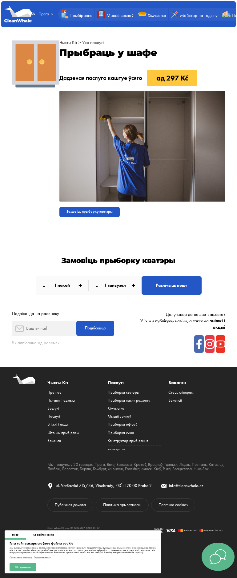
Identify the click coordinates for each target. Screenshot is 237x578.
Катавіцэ (216, 464)
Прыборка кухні (121, 432)
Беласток (70, 468)
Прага (99, 464)
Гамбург (99, 468)
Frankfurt (132, 468)
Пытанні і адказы (61, 400)
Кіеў (157, 468)
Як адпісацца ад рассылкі (36, 342)
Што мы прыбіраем (63, 432)
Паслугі (53, 416)
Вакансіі (54, 440)
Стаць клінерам (181, 392)
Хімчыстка (116, 408)
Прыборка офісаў (122, 424)
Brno (110, 464)
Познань (199, 464)
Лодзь (184, 464)
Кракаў (140, 464)
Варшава (124, 464)
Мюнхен (115, 468)
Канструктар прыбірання (128, 440)
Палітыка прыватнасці (21, 557)
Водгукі (53, 408)
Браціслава (181, 468)
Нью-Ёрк (200, 468)
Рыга (166, 468)
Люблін (53, 468)
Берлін (85, 468)
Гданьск (171, 464)
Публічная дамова (70, 504)
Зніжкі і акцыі (58, 424)
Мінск (146, 468)
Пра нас (54, 392)
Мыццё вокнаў (119, 416)
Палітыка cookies (173, 504)
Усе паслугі (93, 42)
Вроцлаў (155, 464)
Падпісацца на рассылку (35, 313)
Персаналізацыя (42, 557)
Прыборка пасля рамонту (129, 400)
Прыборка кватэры (123, 392)
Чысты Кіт (68, 42)
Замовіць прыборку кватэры (89, 212)
